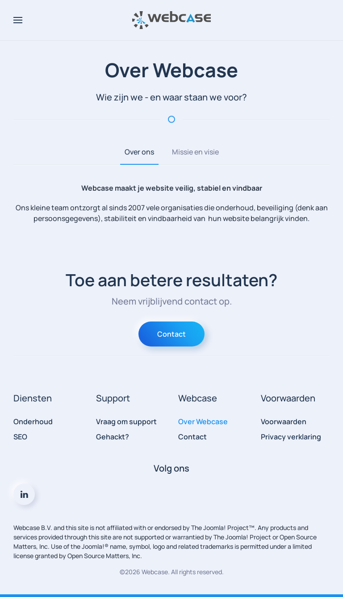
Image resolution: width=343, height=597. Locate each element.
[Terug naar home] (171, 20)
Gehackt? (112, 437)
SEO (20, 437)
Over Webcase (203, 421)
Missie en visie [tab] (195, 152)
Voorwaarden (283, 421)
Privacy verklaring (291, 437)
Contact (171, 334)
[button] (17, 20)
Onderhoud (33, 421)
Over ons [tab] (139, 152)
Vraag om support (126, 421)
